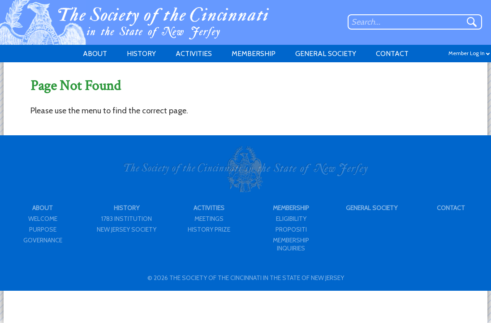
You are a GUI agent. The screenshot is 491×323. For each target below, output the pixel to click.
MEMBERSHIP (254, 53)
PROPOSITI (291, 229)
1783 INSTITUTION (126, 219)
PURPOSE (42, 229)
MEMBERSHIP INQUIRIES (291, 244)
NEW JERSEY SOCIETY (126, 229)
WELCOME (42, 219)
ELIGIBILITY (291, 219)
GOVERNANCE (42, 240)
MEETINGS (209, 219)
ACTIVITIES (194, 53)
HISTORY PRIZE (209, 229)
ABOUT (95, 53)
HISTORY (141, 53)
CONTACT (392, 53)
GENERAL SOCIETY (325, 53)
